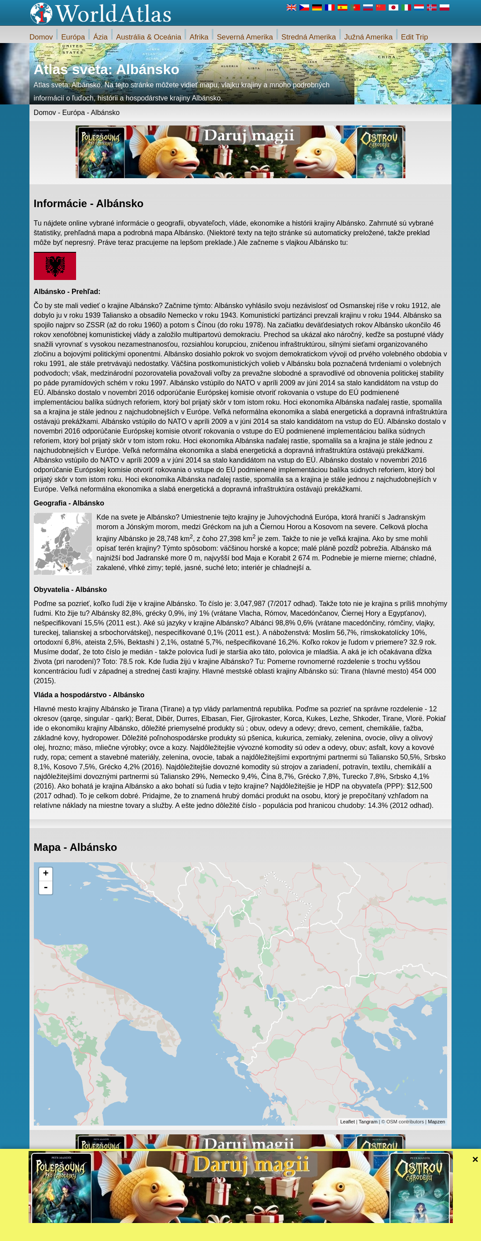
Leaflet (347, 1121)
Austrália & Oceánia (148, 37)
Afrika (198, 37)
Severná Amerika (245, 37)
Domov (41, 37)
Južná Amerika (368, 37)
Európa (73, 37)
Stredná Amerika (308, 37)
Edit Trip (414, 37)
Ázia (100, 37)
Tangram (368, 1121)
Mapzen (436, 1121)
